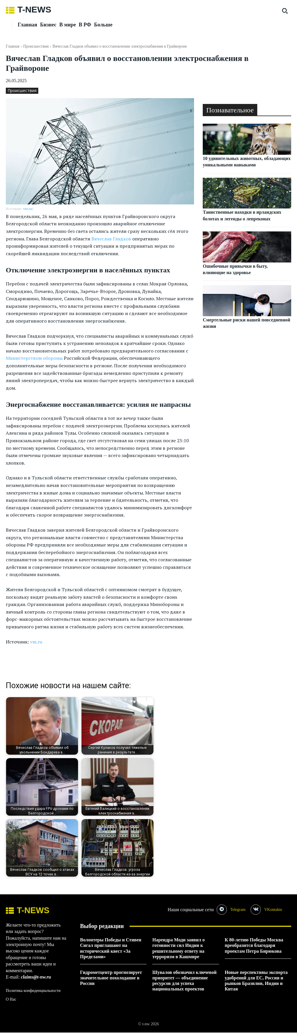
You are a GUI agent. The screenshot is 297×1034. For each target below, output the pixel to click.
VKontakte (276, 910)
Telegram (239, 910)
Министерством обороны (34, 358)
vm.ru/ (28, 208)
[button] (284, 10)
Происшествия (36, 46)
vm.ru (36, 642)
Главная (12, 46)
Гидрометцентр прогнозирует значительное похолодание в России (111, 979)
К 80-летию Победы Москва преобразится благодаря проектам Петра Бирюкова (254, 947)
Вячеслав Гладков (111, 238)
